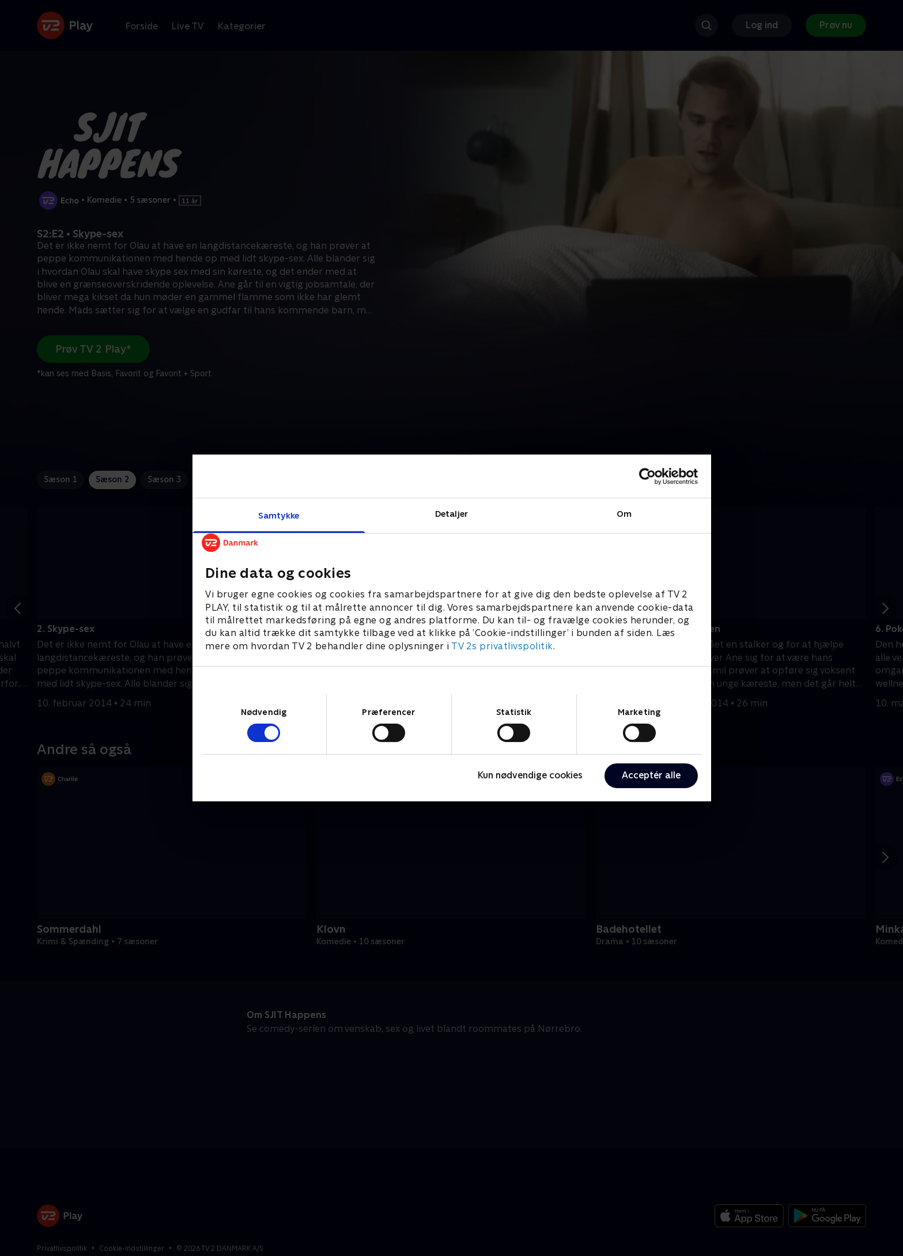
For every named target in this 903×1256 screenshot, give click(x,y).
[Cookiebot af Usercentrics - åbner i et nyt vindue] (647, 476)
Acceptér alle (651, 775)
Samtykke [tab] (278, 515)
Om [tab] (624, 514)
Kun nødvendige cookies (530, 775)
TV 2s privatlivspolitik (502, 646)
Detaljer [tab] (451, 514)
